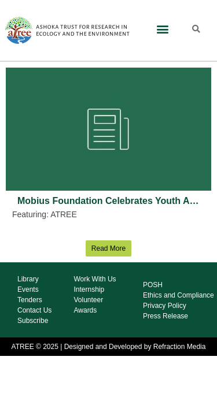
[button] (162, 29)
